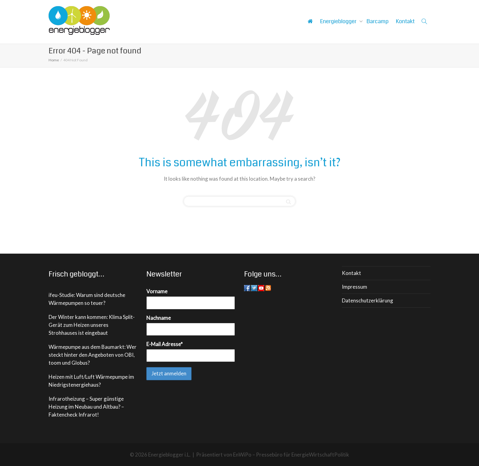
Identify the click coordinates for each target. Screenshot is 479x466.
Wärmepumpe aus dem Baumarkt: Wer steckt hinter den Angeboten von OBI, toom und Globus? (93, 355)
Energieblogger (339, 21)
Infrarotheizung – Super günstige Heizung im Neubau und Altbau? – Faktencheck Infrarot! (86, 407)
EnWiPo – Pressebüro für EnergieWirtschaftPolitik (291, 454)
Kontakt (405, 21)
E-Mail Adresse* (164, 344)
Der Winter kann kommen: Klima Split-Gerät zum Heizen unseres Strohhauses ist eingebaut (92, 325)
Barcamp (378, 21)
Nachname (158, 318)
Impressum (354, 287)
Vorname (156, 291)
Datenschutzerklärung (367, 300)
